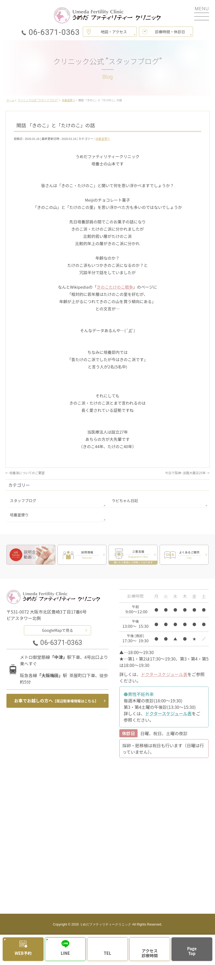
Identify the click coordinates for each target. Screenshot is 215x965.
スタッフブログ (23, 500)
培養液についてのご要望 (25, 472)
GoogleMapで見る (57, 630)
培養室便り (102, 138)
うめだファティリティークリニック (105, 924)
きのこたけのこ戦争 (115, 287)
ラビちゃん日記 (125, 500)
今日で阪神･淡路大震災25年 (187, 472)
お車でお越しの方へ (56, 700)
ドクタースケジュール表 (164, 674)
